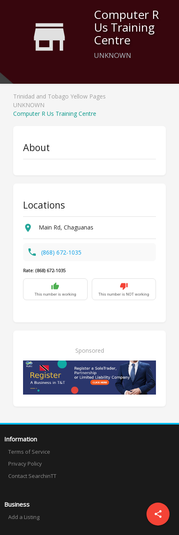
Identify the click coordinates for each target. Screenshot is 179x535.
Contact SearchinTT (32, 476)
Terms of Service (29, 451)
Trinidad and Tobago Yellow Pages (59, 96)
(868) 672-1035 (61, 252)
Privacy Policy (25, 463)
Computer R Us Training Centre (54, 113)
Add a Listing (24, 517)
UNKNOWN (28, 105)
